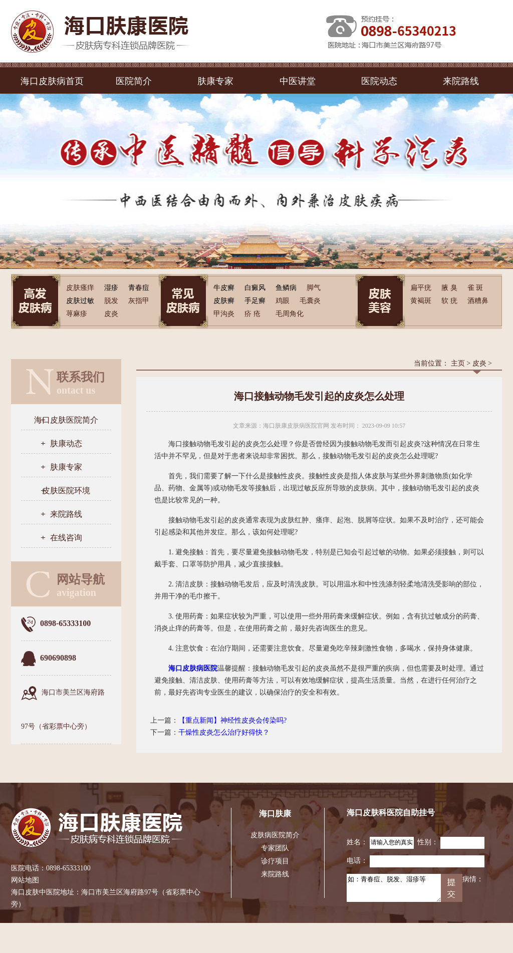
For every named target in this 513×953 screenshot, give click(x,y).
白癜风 (255, 287)
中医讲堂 (298, 81)
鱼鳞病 (286, 287)
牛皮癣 (223, 287)
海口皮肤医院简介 (66, 420)
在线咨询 (66, 537)
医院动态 (379, 81)
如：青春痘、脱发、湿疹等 (394, 888)
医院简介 (134, 81)
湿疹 (111, 287)
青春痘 (138, 287)
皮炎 (479, 363)
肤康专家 (215, 81)
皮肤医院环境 (66, 490)
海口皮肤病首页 (52, 81)
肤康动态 (66, 443)
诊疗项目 (275, 861)
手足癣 (255, 300)
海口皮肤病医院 (192, 668)
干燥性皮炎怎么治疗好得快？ (224, 732)
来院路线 (461, 81)
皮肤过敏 (80, 300)
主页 (458, 363)
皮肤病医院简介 (275, 835)
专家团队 (275, 848)
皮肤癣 (223, 300)
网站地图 (25, 880)
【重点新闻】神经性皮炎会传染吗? (232, 720)
